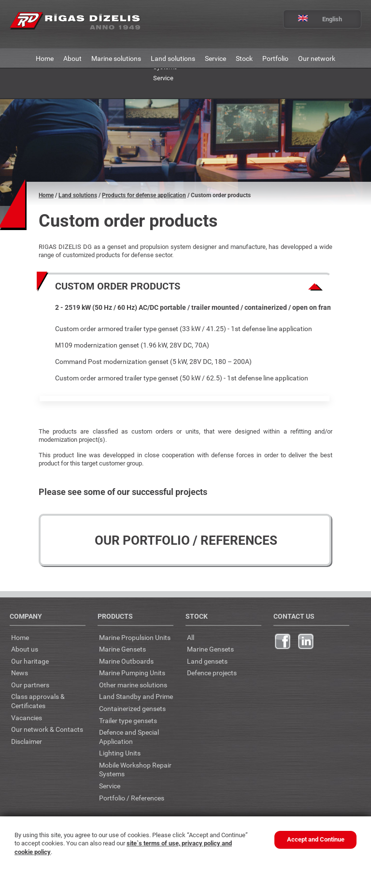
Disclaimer (26, 741)
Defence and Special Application (129, 736)
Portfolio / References (131, 797)
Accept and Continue (315, 839)
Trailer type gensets (128, 720)
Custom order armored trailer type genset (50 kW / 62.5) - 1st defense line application (181, 377)
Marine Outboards (126, 661)
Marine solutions (116, 58)
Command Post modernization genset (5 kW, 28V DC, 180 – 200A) (153, 361)
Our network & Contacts (47, 729)
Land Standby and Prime (136, 696)
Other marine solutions (133, 684)
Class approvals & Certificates (38, 701)
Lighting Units (120, 752)
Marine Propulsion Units (135, 637)
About (72, 58)
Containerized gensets (132, 708)
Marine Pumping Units (132, 672)
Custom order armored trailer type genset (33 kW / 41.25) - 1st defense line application (183, 328)
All (190, 637)
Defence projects (212, 672)
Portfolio (275, 58)
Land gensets (207, 661)
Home (45, 58)
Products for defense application (144, 195)
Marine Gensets (122, 648)
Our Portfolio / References (186, 540)
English (313, 19)
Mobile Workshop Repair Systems (135, 769)
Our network (316, 58)
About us (24, 648)
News (19, 672)
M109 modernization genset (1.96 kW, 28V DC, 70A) (132, 344)
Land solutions (173, 58)
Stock (244, 58)
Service (215, 58)
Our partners (30, 684)
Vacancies (26, 717)
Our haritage (30, 661)
